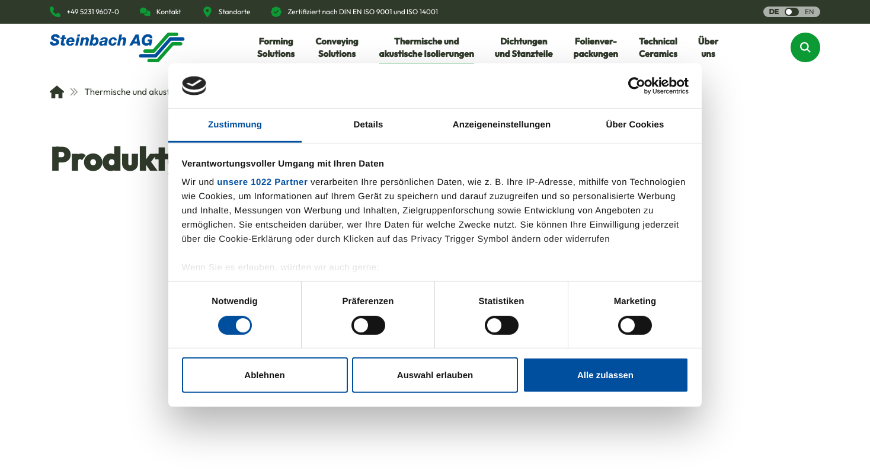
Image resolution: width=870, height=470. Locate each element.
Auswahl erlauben (435, 375)
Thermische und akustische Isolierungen (154, 91)
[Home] (57, 92)
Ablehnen (264, 375)
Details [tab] (368, 125)
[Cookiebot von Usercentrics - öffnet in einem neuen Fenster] (637, 86)
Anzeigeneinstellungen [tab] (502, 125)
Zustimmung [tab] (235, 125)
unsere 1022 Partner (262, 182)
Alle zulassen (605, 375)
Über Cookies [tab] (635, 125)
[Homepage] (117, 47)
